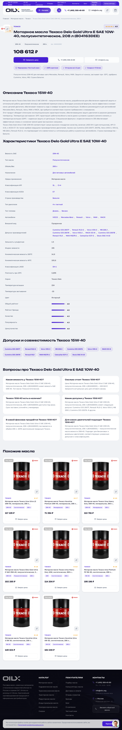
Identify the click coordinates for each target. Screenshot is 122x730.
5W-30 (87, 576)
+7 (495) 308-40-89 (75, 10)
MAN (95, 217)
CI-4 (59, 185)
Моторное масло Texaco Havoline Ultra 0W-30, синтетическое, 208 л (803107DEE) (61, 640)
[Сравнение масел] (107, 10)
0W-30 (48, 644)
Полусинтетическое (32, 44)
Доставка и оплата (62, 4)
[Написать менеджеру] (115, 723)
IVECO (55, 217)
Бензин (65, 211)
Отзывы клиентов (73, 695)
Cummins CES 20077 (61, 230)
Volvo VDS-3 (92, 230)
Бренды (69, 699)
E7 (54, 192)
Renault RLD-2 (78, 230)
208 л (45, 44)
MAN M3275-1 (71, 236)
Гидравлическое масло (48, 687)
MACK (102, 217)
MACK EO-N (90, 233)
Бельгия (56, 198)
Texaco (28, 19)
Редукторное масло (47, 699)
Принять (109, 724)
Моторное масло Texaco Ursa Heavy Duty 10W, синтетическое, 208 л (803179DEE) (59, 572)
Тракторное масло (46, 695)
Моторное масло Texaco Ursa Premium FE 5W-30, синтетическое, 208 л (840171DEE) (100, 572)
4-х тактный (58, 204)
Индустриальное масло (48, 703)
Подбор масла (94, 4)
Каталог (43, 10)
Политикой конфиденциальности (30, 725)
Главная (6, 19)
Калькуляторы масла (74, 687)
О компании (39, 4)
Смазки (42, 711)
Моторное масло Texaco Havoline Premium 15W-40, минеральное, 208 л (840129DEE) (60, 503)
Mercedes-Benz (67, 217)
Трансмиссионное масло (49, 691)
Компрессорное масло (48, 707)
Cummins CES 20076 (61, 233)
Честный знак (71, 711)
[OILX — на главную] (19, 10)
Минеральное (58, 507)
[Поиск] (59, 10)
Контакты (75, 3)
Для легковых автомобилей (64, 173)
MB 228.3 (103, 230)
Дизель (56, 211)
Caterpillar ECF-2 (87, 236)
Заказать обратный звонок (105, 709)
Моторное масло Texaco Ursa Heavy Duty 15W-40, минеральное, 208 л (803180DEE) (99, 503)
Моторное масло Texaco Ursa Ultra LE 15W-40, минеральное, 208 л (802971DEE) (20, 503)
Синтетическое (19, 507)
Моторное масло (17, 19)
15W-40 (18, 44)
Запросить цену (30, 60)
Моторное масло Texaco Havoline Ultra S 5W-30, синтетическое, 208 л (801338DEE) (21, 640)
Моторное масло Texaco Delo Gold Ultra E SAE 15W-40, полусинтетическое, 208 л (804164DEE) (21, 572)
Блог (85, 3)
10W (47, 576)
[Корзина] (115, 10)
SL (54, 185)
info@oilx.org (95, 10)
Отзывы (50, 3)
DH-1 (55, 267)
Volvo (88, 217)
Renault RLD (58, 236)
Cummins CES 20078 (106, 233)
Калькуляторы (109, 3)
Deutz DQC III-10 (103, 236)
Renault (79, 217)
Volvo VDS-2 (77, 233)
